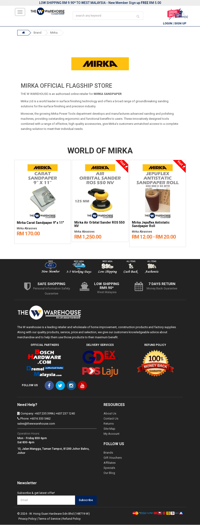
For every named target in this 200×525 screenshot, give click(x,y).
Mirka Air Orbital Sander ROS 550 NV (99, 224)
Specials (109, 468)
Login (167, 24)
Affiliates (110, 463)
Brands (108, 453)
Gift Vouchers (113, 458)
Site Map (109, 429)
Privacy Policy (27, 519)
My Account (111, 434)
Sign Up (180, 24)
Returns (109, 424)
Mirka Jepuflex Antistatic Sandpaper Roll (151, 224)
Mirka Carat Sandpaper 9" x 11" (40, 223)
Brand (37, 33)
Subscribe (86, 500)
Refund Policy (71, 519)
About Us (110, 413)
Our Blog (109, 473)
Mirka (54, 33)
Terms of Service (49, 519)
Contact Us (111, 418)
